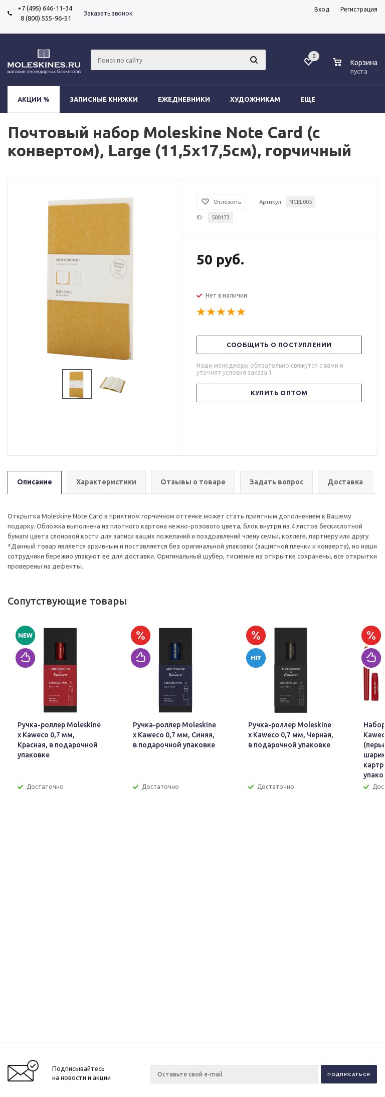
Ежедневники (184, 99)
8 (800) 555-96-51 (44, 18)
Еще (312, 99)
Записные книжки (104, 99)
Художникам (255, 99)
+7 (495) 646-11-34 (45, 8)
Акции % (34, 99)
